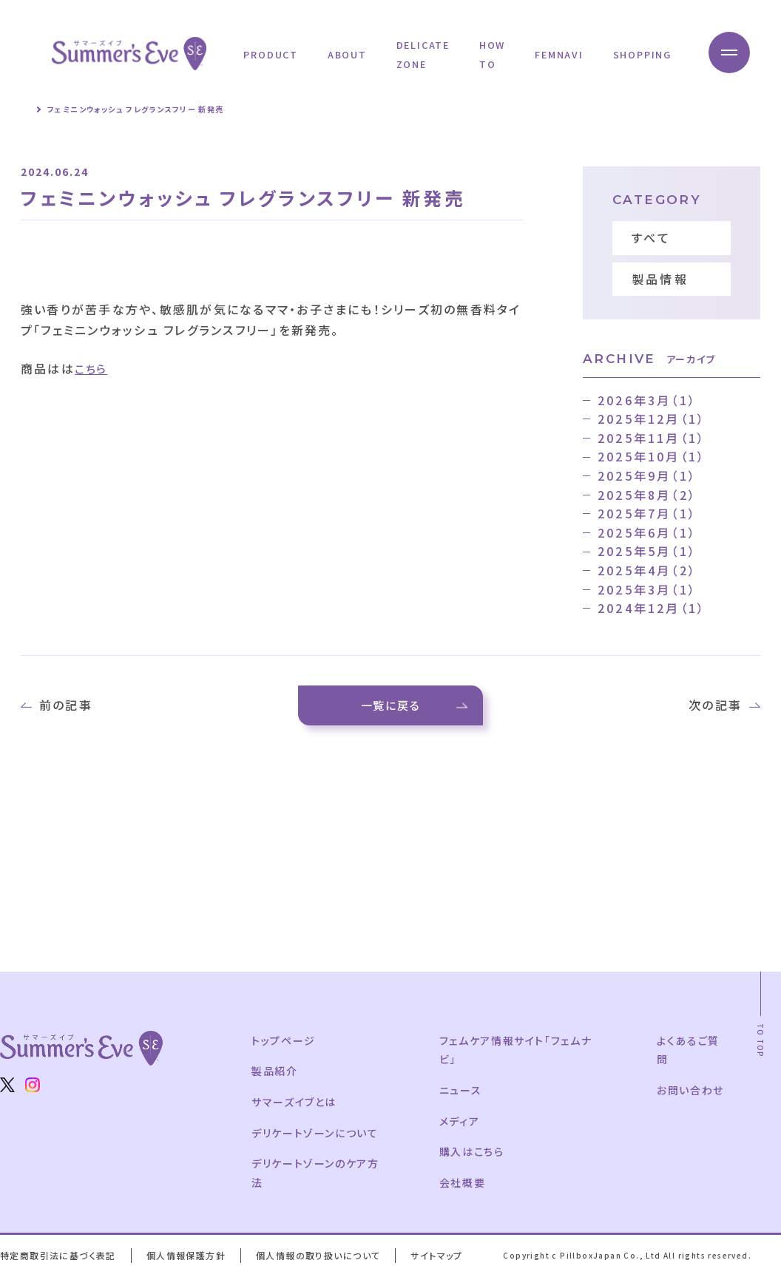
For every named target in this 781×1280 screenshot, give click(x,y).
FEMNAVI (559, 54)
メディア (460, 1124)
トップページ (284, 1044)
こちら (93, 368)
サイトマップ (443, 1259)
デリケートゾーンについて (316, 1136)
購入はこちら (472, 1155)
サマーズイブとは (295, 1106)
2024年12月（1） (652, 608)
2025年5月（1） (647, 551)
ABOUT (347, 54)
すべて (652, 237)
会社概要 (463, 1186)
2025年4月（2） (647, 570)
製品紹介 (275, 1075)
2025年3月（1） (647, 589)
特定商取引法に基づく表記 (59, 1259)
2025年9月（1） (647, 475)
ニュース (461, 1094)
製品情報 (660, 279)
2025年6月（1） (647, 532)
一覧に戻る (391, 707)
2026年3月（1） (647, 400)
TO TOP (760, 1045)
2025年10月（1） (652, 456)
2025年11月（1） (652, 438)
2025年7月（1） (647, 513)
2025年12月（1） (652, 418)
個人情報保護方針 (189, 1259)
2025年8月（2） (647, 495)
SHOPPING (642, 54)
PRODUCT (270, 54)
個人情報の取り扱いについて (324, 1259)
